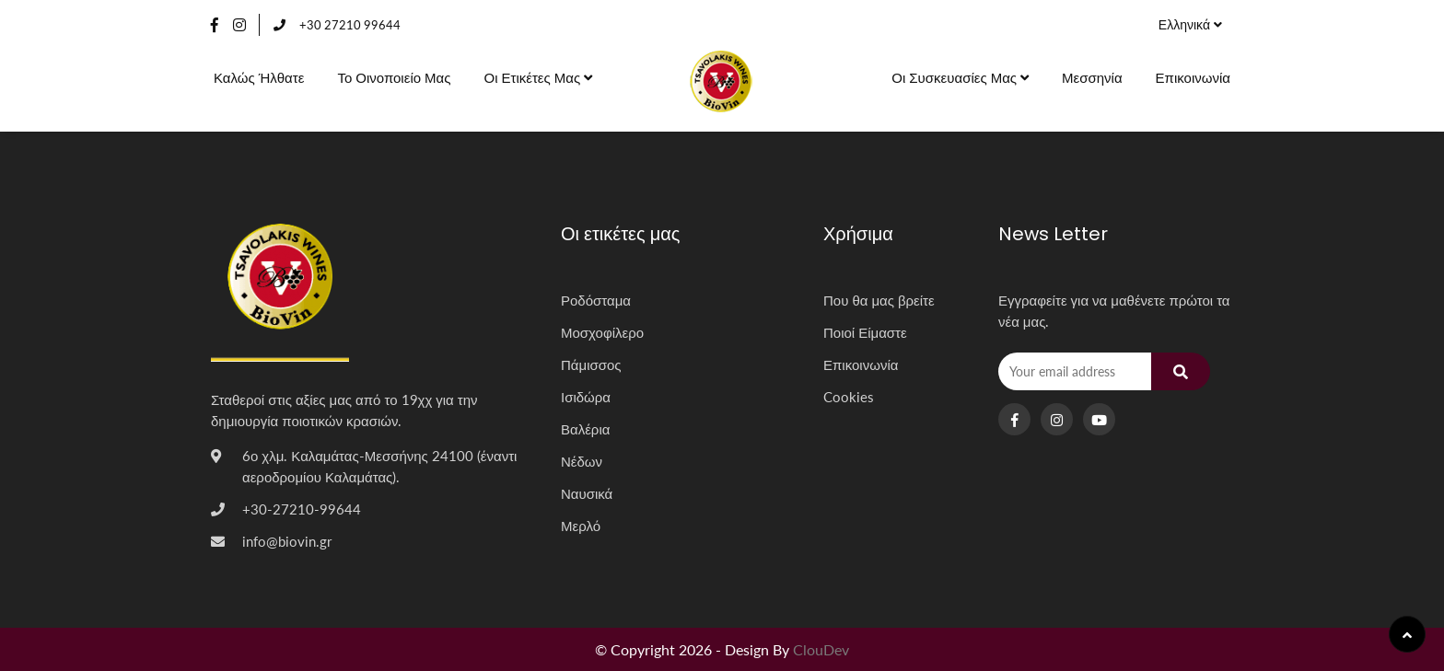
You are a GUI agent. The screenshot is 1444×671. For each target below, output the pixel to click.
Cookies (848, 396)
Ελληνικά (1190, 24)
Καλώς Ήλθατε (259, 77)
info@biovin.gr (287, 541)
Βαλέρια (585, 429)
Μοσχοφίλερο (602, 332)
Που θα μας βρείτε (879, 300)
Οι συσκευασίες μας (960, 77)
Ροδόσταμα (596, 300)
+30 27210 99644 (337, 24)
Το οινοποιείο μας (393, 77)
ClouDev (821, 649)
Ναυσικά (586, 493)
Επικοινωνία (1193, 77)
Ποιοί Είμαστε (865, 332)
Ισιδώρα (586, 396)
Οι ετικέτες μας (537, 77)
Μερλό (580, 525)
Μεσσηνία (1092, 77)
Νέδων (581, 461)
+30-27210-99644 (301, 509)
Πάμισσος (591, 364)
